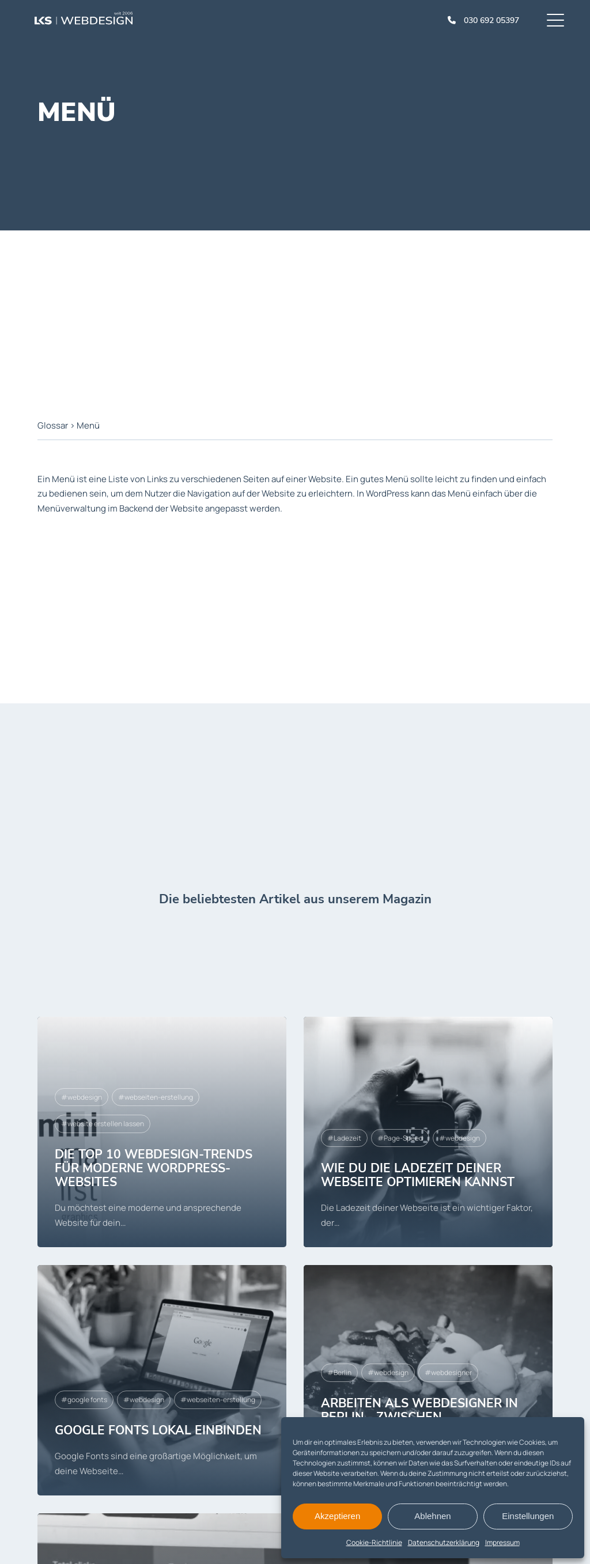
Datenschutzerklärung (443, 1542)
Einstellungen (528, 1516)
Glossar (52, 425)
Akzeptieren (337, 1516)
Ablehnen (432, 1516)
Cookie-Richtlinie (374, 1542)
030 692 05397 (491, 20)
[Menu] (555, 20)
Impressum (502, 1542)
